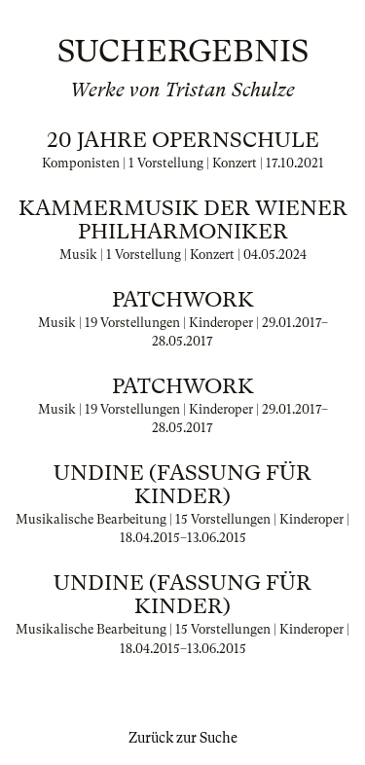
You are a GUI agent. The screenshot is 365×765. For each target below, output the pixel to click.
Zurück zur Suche (182, 738)
